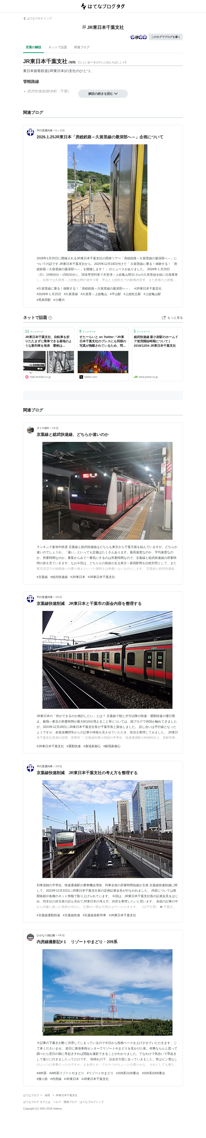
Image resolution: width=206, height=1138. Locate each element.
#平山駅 (115, 294)
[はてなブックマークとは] (50, 317)
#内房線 (55, 1079)
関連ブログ (82, 47)
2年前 (55, 428)
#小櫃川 (59, 300)
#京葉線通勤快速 (48, 915)
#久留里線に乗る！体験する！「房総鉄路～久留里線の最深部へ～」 (84, 288)
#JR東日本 (77, 577)
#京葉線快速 (71, 915)
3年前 (58, 597)
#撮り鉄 (42, 1079)
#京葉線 (42, 577)
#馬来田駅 (44, 300)
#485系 (42, 1073)
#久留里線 (71, 294)
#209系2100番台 (127, 1073)
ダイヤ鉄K (43, 428)
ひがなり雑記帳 (46, 935)
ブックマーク (34, 331)
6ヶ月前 (60, 130)
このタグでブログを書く (165, 36)
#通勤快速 (74, 746)
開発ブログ (70, 1102)
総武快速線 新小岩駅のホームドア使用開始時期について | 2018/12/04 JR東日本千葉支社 (156, 341)
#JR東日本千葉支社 (148, 288)
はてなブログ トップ (37, 18)
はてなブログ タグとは (36, 1102)
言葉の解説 (33, 47)
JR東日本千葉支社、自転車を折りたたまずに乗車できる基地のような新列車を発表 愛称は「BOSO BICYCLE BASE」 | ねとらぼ (48, 341)
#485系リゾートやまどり (66, 1073)
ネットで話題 (57, 47)
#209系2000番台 (153, 1073)
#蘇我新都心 (112, 746)
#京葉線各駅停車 (94, 915)
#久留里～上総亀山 (94, 294)
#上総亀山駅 (152, 294)
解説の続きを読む (103, 93)
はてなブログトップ (92, 1102)
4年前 (61, 935)
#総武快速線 (59, 577)
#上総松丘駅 (132, 294)
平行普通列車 (45, 130)
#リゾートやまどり (100, 1073)
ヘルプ (57, 1102)
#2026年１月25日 (49, 294)
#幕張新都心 (92, 746)
